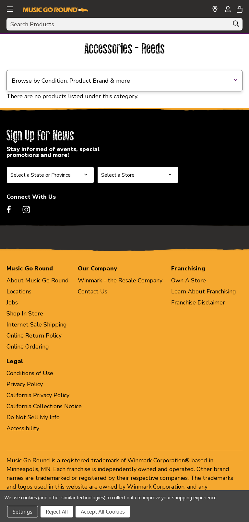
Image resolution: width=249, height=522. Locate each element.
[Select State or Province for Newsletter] (50, 175)
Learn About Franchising (203, 291)
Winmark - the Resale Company (120, 280)
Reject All (57, 511)
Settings (22, 511)
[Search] (236, 25)
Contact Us (92, 291)
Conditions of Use (29, 373)
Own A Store (188, 280)
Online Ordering (27, 346)
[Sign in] (227, 10)
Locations (18, 291)
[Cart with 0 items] (239, 8)
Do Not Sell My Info (33, 417)
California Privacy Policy (37, 395)
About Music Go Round (37, 280)
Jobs (12, 302)
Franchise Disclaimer (198, 302)
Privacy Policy (24, 384)
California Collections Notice (44, 406)
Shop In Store (24, 313)
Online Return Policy (34, 335)
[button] (9, 8)
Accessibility (22, 428)
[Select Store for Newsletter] (137, 175)
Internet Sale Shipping (36, 324)
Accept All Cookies (103, 511)
